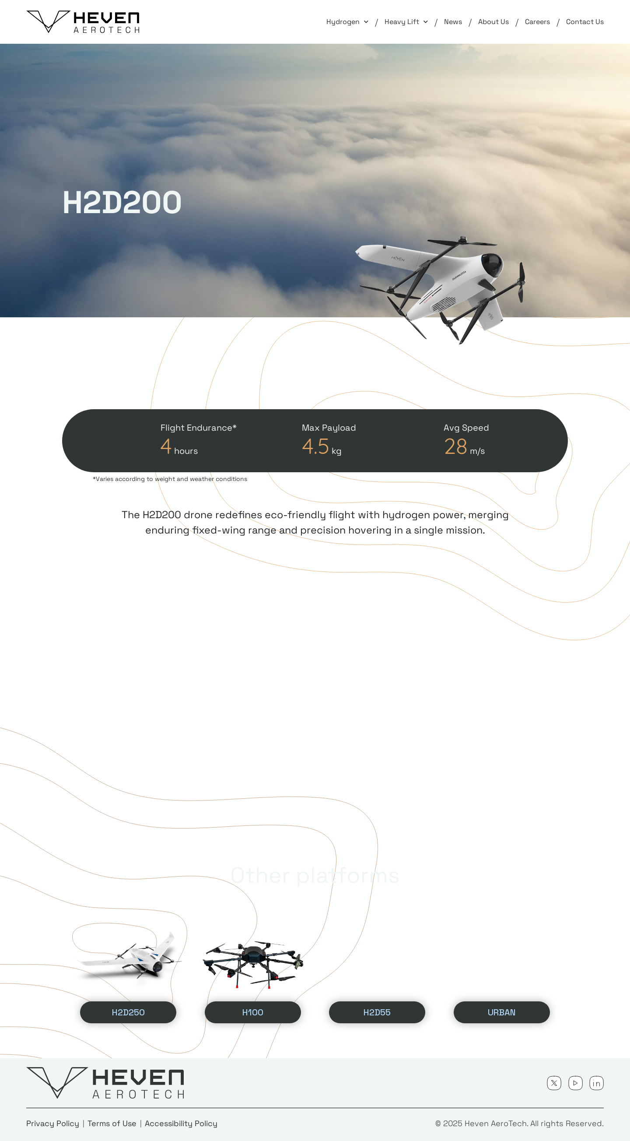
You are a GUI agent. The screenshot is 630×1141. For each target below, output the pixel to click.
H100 (252, 1012)
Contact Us (585, 21)
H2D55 (377, 1012)
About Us (493, 21)
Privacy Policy (52, 1123)
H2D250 (128, 1012)
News (453, 21)
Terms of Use (112, 1123)
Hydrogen (347, 22)
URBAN (502, 1012)
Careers (537, 21)
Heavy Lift (406, 22)
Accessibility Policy (181, 1123)
